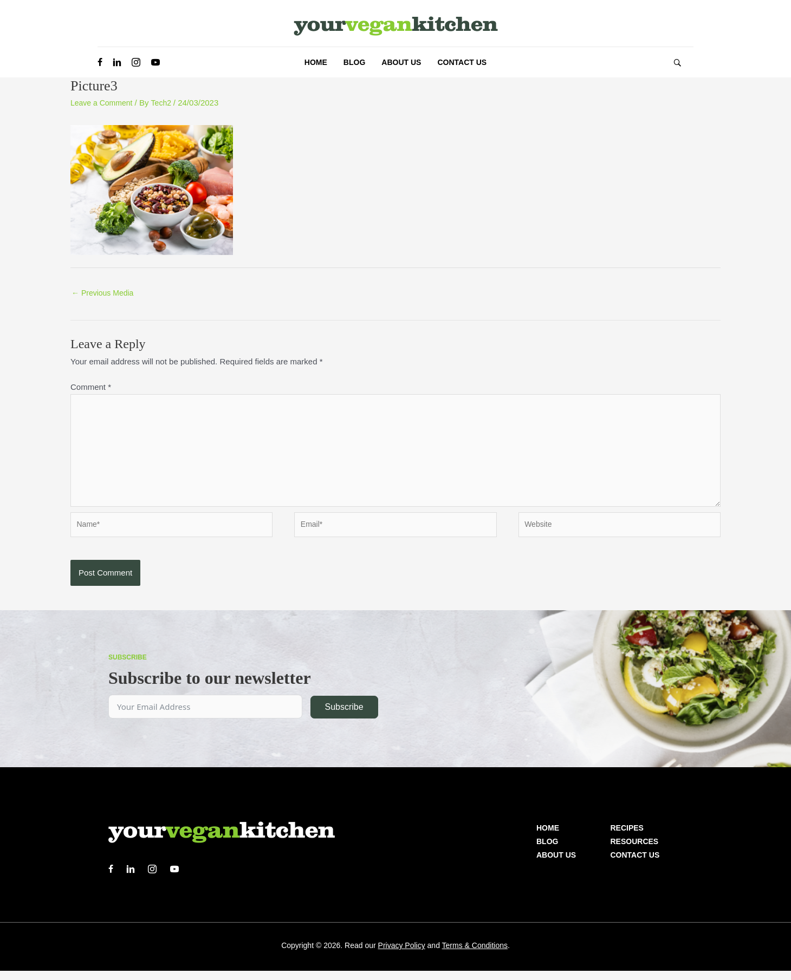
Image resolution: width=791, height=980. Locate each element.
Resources (635, 850)
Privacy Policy (401, 954)
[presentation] (152, 588)
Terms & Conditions (475, 954)
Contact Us (635, 864)
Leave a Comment (103, 102)
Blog (547, 850)
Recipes (627, 837)
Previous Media (105, 293)
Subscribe (344, 716)
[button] (677, 62)
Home (547, 837)
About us (556, 864)
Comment (90, 388)
